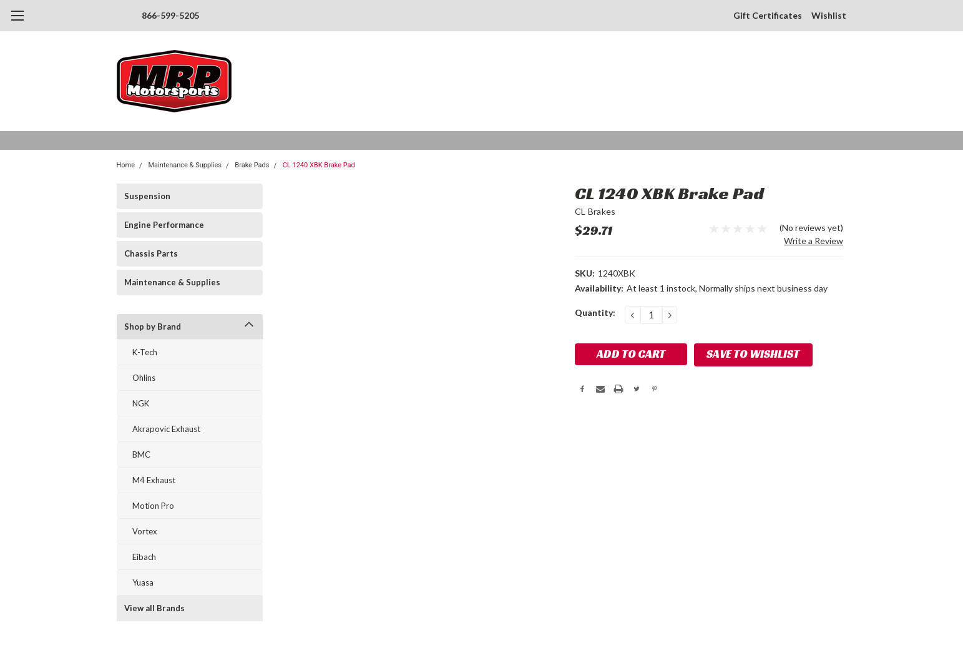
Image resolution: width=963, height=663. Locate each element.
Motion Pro (153, 506)
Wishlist (828, 15)
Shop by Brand (152, 327)
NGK (140, 403)
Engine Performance (164, 225)
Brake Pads (252, 165)
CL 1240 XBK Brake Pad (319, 165)
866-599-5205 (170, 15)
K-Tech (144, 352)
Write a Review (813, 240)
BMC (141, 454)
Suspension (147, 196)
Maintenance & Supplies (185, 165)
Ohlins (143, 378)
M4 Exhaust (153, 480)
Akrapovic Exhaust (166, 429)
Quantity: (595, 312)
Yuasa (143, 582)
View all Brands (154, 608)
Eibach (144, 557)
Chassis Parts (151, 253)
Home (126, 165)
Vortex (144, 531)
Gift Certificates (767, 15)
